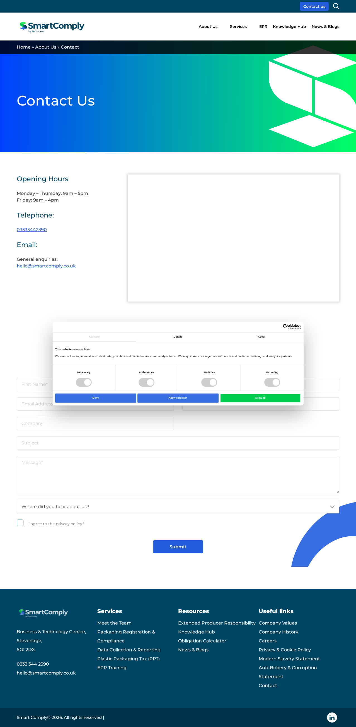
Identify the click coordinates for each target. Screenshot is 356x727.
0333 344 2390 (33, 664)
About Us (208, 26)
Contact (268, 685)
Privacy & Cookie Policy (285, 649)
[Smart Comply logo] (53, 26)
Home (24, 47)
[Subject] (178, 443)
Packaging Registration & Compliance (126, 636)
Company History (278, 632)
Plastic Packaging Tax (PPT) (128, 658)
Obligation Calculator (202, 641)
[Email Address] (95, 404)
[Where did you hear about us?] (178, 506)
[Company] (95, 423)
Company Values (278, 623)
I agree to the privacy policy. (56, 523)
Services (238, 26)
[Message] (178, 475)
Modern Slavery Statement (289, 658)
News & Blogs (325, 26)
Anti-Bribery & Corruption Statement (288, 672)
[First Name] (95, 384)
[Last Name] (261, 384)
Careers (268, 641)
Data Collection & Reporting (129, 649)
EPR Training (112, 667)
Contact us (314, 6)
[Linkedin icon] (332, 717)
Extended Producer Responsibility (217, 623)
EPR (263, 26)
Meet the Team (114, 623)
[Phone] (261, 404)
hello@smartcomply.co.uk (46, 266)
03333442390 (32, 229)
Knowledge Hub (289, 26)
